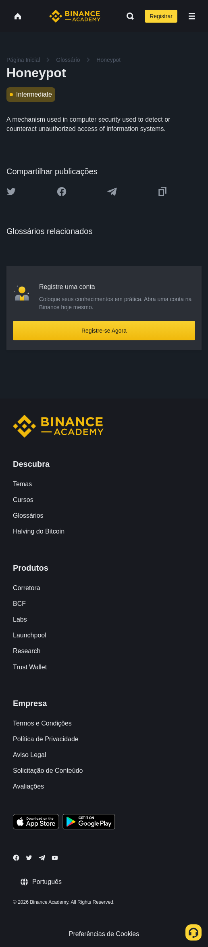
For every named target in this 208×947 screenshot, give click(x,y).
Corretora (26, 587)
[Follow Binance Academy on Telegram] (42, 858)
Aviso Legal (29, 754)
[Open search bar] (128, 16)
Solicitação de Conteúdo (48, 770)
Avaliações (28, 786)
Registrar (161, 16)
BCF (19, 603)
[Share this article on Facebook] (62, 191)
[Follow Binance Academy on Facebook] (16, 857)
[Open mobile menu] (192, 16)
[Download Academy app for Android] (88, 823)
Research (26, 651)
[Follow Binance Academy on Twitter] (29, 857)
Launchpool (29, 635)
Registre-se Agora (104, 330)
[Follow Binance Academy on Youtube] (55, 858)
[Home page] (74, 16)
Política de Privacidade (46, 739)
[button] (192, 16)
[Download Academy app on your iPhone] (36, 823)
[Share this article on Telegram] (112, 191)
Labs (20, 619)
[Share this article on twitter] (11, 191)
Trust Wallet (30, 667)
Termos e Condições (42, 723)
